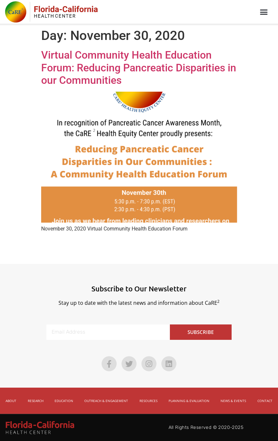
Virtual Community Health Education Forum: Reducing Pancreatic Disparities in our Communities (138, 67)
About (11, 400)
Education (64, 400)
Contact (264, 400)
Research (35, 400)
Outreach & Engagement (106, 400)
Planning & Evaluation (189, 400)
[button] (263, 12)
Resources (148, 400)
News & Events (233, 400)
